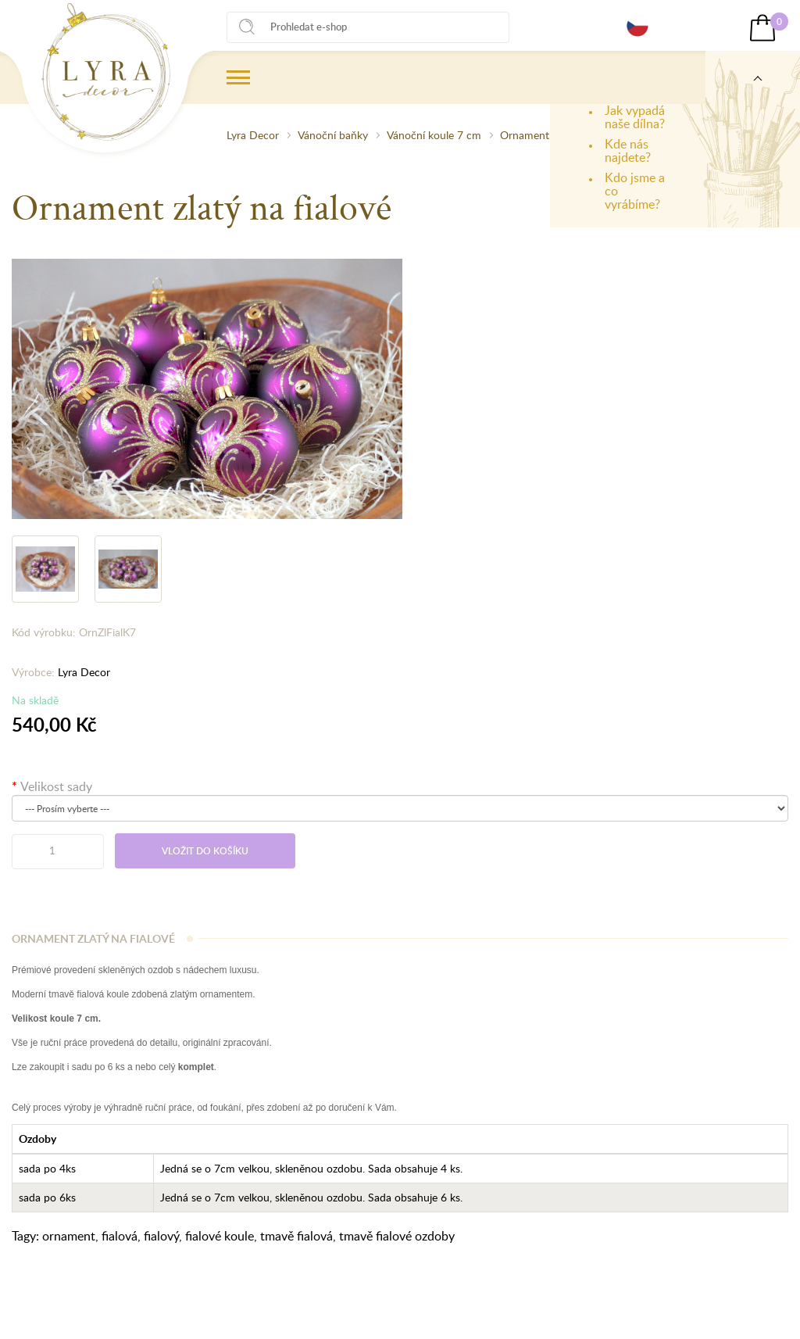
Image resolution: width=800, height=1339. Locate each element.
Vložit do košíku (205, 850)
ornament (68, 1235)
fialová (120, 1235)
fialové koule (219, 1235)
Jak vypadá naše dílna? (635, 117)
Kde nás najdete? (628, 150)
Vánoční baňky (333, 134)
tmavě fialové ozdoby (397, 1235)
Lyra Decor (253, 134)
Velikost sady (56, 786)
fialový (161, 1235)
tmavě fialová (296, 1235)
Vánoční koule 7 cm (434, 134)
